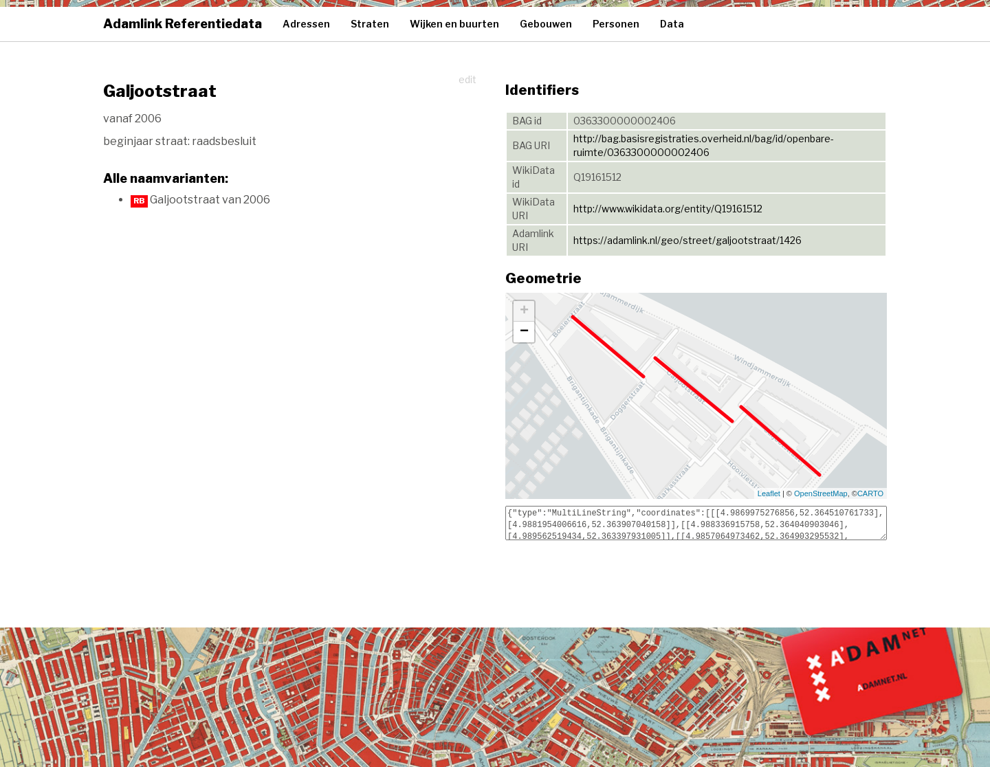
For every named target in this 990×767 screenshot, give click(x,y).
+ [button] (524, 311)
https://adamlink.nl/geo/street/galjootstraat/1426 (687, 240)
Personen (616, 24)
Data (672, 24)
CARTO (870, 493)
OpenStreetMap (821, 493)
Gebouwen (546, 24)
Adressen (306, 24)
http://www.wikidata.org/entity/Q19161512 (667, 208)
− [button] (524, 332)
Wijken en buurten (454, 24)
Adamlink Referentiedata (182, 23)
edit (467, 79)
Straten (370, 24)
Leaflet (769, 493)
